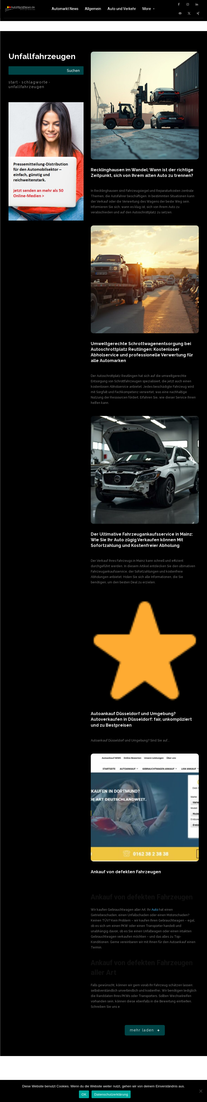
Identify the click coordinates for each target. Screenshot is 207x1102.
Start (13, 82)
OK (84, 1094)
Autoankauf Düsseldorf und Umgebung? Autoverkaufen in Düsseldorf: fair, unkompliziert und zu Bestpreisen (141, 719)
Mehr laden (145, 1030)
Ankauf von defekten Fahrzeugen (126, 871)
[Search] (73, 70)
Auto (154, 909)
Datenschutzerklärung (111, 1094)
